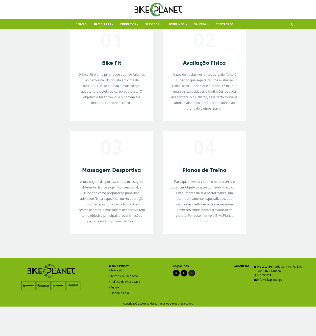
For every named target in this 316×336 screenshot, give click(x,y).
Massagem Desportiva (111, 199)
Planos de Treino (204, 199)
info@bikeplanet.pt (268, 309)
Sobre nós (117, 300)
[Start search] (291, 25)
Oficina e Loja (120, 322)
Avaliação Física (204, 92)
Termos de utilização (123, 305)
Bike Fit (111, 92)
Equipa (115, 317)
